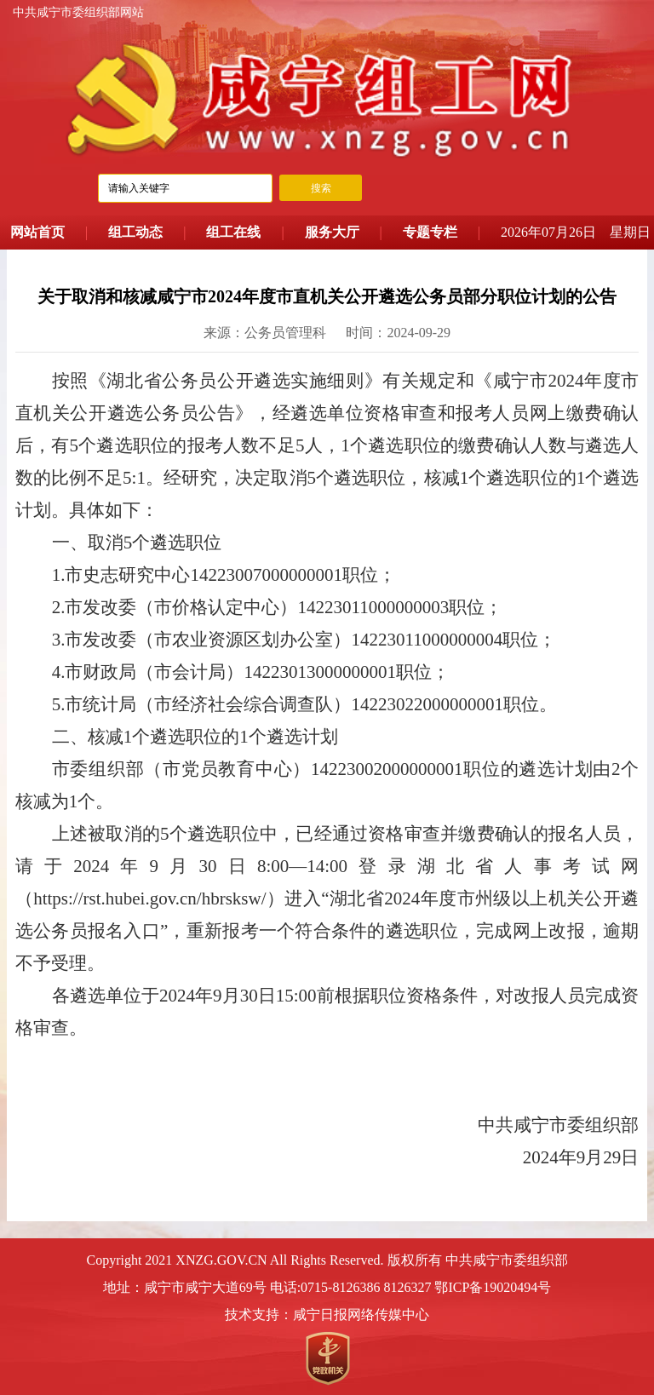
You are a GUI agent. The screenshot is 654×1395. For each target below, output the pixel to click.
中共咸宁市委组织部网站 (78, 12)
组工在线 (233, 232)
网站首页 (37, 232)
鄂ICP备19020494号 (492, 1287)
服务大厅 (332, 232)
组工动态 (135, 232)
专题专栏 (430, 232)
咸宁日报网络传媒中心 (361, 1314)
